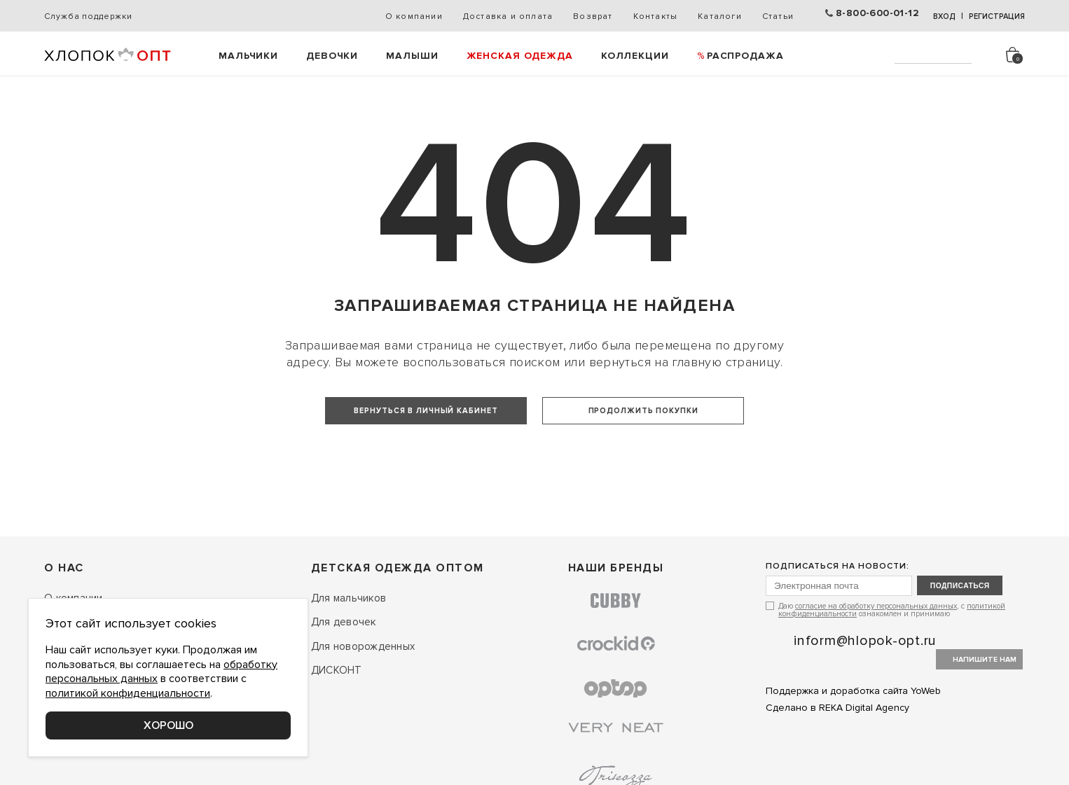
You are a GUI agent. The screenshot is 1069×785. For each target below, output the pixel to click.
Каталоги (711, 16)
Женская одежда (520, 56)
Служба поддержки (88, 16)
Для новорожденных (363, 699)
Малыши (412, 56)
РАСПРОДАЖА (745, 56)
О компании (405, 16)
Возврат (584, 16)
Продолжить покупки (648, 409)
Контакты (647, 16)
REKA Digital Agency (864, 761)
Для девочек (343, 675)
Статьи (769, 16)
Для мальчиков (348, 651)
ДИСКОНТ (336, 724)
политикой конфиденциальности (128, 693)
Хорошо (168, 725)
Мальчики (248, 56)
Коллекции (635, 56)
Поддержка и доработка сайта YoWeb (853, 745)
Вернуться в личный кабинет (421, 409)
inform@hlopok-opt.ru (865, 695)
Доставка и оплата (499, 16)
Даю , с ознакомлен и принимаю (891, 664)
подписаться (977, 640)
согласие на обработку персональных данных (876, 660)
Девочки (332, 56)
